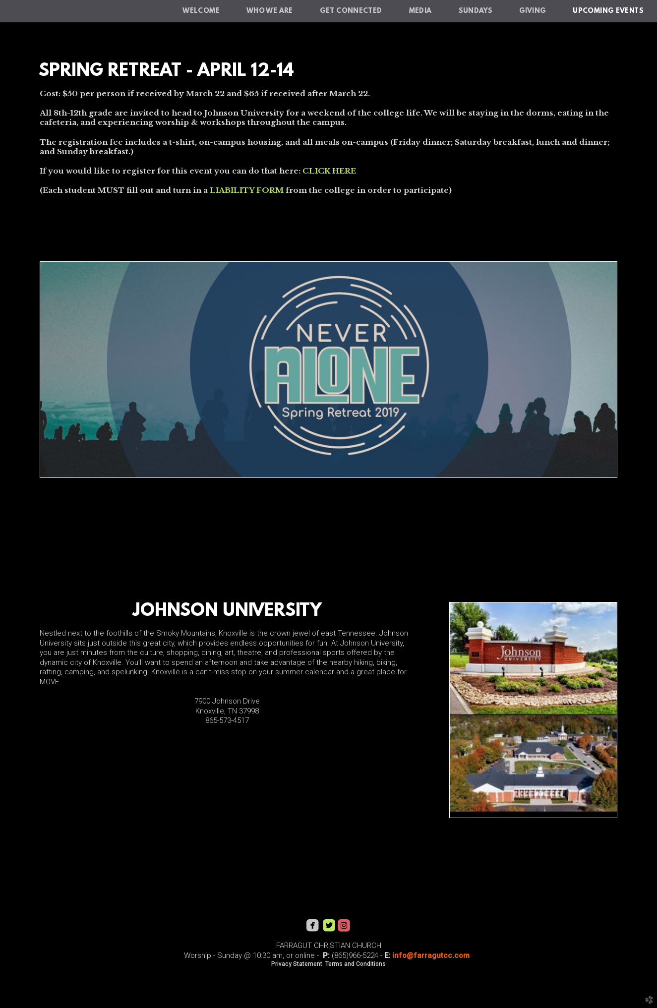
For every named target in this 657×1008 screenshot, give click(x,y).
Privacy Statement (296, 963)
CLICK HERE (329, 171)
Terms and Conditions (355, 963)
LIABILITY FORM (247, 190)
